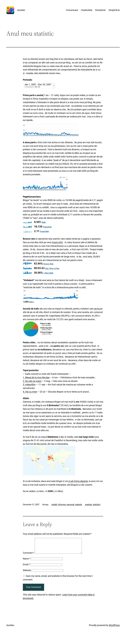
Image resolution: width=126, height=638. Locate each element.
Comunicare (72, 10)
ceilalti (54, 504)
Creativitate (86, 10)
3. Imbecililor (29, 384)
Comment (28, 555)
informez (62, 504)
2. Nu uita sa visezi (32, 381)
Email (26, 567)
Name (26, 561)
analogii (88, 504)
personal (70, 504)
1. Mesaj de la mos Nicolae (36, 377)
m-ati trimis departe (78, 481)
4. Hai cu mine (30, 391)
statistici (96, 504)
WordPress (114, 628)
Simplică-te (114, 10)
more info (57, 242)
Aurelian (21, 10)
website (78, 504)
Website (27, 573)
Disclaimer (100, 10)
